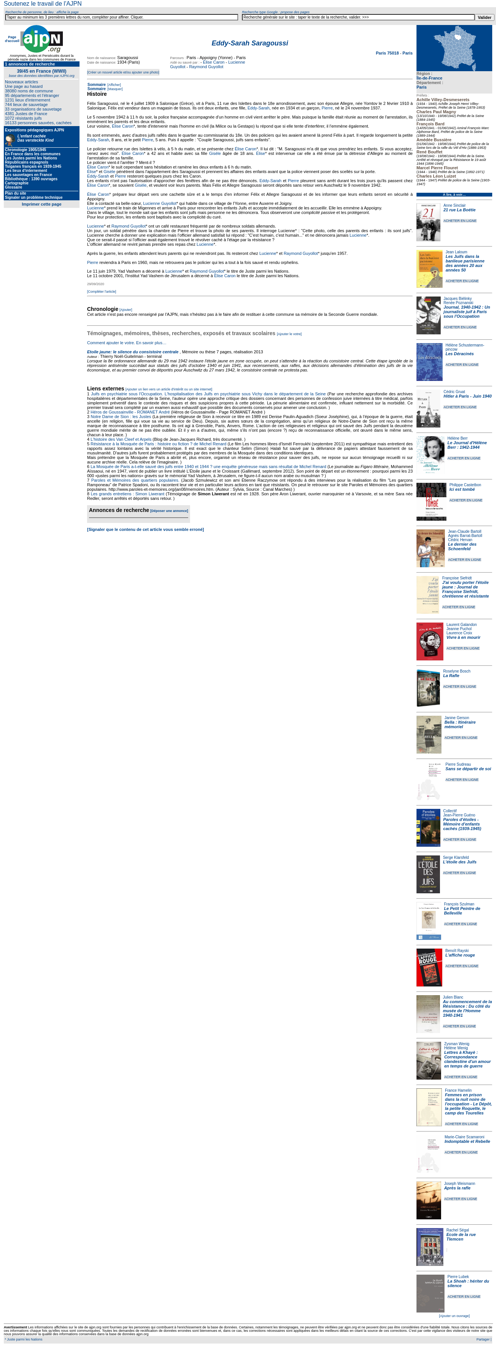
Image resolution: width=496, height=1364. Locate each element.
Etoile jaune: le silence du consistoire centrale (132, 352)
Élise (260, 153)
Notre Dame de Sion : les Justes (121, 416)
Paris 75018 (388, 53)
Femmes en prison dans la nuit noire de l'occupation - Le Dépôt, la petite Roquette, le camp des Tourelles (468, 1103)
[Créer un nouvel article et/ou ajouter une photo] (123, 72)
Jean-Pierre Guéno (459, 815)
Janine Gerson (457, 718)
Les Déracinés (460, 353)
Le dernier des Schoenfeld (462, 546)
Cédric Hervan (460, 540)
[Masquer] (114, 89)
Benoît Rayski (457, 951)
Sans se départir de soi (468, 768)
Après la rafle (457, 1188)
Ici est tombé (462, 489)
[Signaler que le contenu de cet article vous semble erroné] (145, 529)
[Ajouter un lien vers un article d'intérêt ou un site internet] (168, 389)
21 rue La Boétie (459, 210)
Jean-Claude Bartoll (464, 531)
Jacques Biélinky (458, 299)
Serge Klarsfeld (456, 857)
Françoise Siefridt (457, 578)
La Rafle (451, 675)
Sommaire (96, 85)
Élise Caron (214, 62)
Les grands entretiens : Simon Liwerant (127, 494)
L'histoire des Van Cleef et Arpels (120, 439)
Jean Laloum (456, 252)
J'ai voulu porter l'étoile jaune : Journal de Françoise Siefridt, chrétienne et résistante (465, 589)
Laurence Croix (459, 633)
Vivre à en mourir (463, 637)
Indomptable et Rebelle (467, 1141)
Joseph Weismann (459, 1183)
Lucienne (95, 208)
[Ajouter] (126, 310)
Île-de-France (429, 78)
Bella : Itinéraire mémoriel (460, 724)
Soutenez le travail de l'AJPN (43, 3)
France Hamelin (458, 1090)
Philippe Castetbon (465, 485)
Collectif (450, 811)
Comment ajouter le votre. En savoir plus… (127, 342)
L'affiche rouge (460, 955)
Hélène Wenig (456, 1048)
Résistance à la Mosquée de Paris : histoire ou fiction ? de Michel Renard (158, 444)
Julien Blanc (453, 997)
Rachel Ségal (457, 1230)
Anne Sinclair (454, 205)
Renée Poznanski (458, 303)
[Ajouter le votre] (289, 334)
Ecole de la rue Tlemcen (461, 1236)
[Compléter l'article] (101, 291)
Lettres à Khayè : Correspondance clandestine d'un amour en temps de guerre (467, 1059)
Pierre (326, 108)
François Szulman (459, 904)
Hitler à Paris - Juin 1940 (467, 396)
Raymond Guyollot (206, 66)
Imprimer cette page (42, 204)
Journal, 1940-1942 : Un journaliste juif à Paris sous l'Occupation (467, 311)
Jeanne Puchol (458, 629)
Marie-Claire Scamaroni (464, 1137)
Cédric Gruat (454, 392)
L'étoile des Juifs (460, 862)
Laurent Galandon (461, 625)
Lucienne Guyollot (159, 203)
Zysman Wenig (456, 1044)
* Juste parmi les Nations (23, 1339)
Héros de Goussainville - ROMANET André (130, 412)
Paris (421, 87)
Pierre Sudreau (458, 764)
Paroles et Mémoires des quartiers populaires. (135, 480)
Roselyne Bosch (456, 671)
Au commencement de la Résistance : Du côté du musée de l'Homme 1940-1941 (467, 1008)
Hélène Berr (458, 438)
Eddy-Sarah (259, 108)
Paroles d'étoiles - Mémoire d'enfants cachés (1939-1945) (462, 824)
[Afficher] (113, 85)
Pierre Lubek (458, 1277)
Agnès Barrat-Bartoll (465, 536)
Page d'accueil (12, 39)
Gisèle (215, 153)
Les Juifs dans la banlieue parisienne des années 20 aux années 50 (465, 263)
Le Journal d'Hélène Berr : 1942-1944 (467, 444)
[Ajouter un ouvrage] (454, 1316)
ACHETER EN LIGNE (460, 221)
